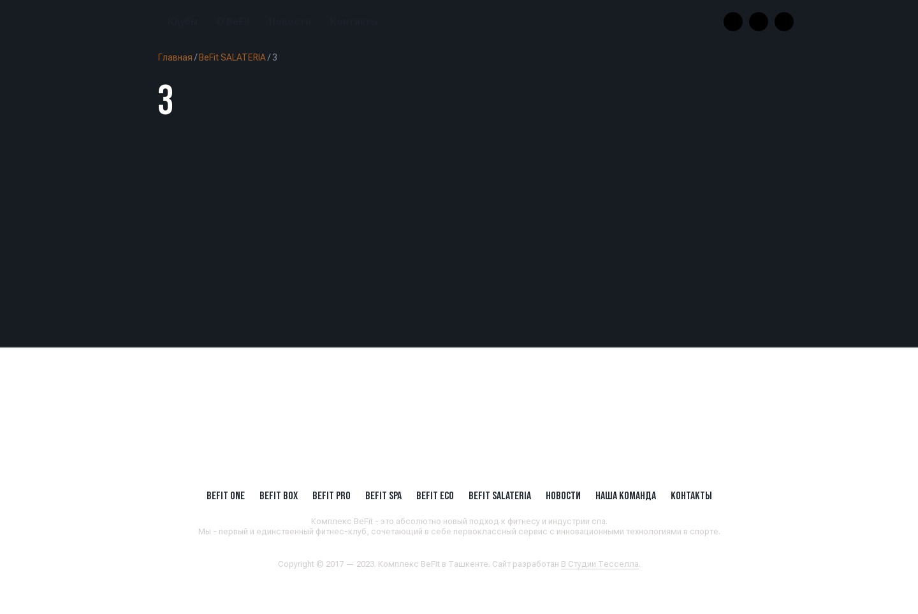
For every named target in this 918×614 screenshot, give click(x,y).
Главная (175, 57)
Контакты (354, 22)
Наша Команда (625, 495)
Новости (290, 22)
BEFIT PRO (331, 495)
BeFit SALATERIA (232, 57)
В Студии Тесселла (600, 564)
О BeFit (233, 22)
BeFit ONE (226, 495)
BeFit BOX (278, 495)
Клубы (183, 22)
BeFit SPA (383, 495)
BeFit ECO (435, 495)
